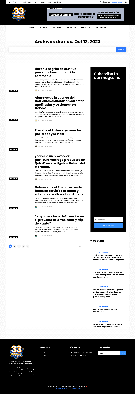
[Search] (121, 49)
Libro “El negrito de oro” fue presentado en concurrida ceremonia (56, 72)
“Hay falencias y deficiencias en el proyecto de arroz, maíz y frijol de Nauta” (60, 220)
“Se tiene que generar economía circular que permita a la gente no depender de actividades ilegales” (108, 153)
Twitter (76, 276)
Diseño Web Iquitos (60, 309)
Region (40, 90)
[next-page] (27, 246)
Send (123, 274)
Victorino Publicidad (74, 309)
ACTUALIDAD (13, 91)
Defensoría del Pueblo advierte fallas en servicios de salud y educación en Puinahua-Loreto (59, 190)
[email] (108, 115)
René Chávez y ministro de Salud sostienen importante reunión (107, 221)
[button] (126, 2)
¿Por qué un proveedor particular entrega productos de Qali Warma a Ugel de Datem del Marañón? (60, 161)
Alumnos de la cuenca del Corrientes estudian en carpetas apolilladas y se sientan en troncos (60, 103)
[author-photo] (36, 90)
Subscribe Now (108, 121)
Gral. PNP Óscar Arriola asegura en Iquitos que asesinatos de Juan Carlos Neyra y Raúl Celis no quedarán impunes (108, 189)
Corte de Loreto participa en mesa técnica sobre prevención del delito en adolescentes (108, 170)
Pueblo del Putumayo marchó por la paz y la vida (58, 132)
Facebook (77, 273)
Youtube (85, 276)
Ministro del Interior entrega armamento (105, 206)
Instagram (88, 273)
